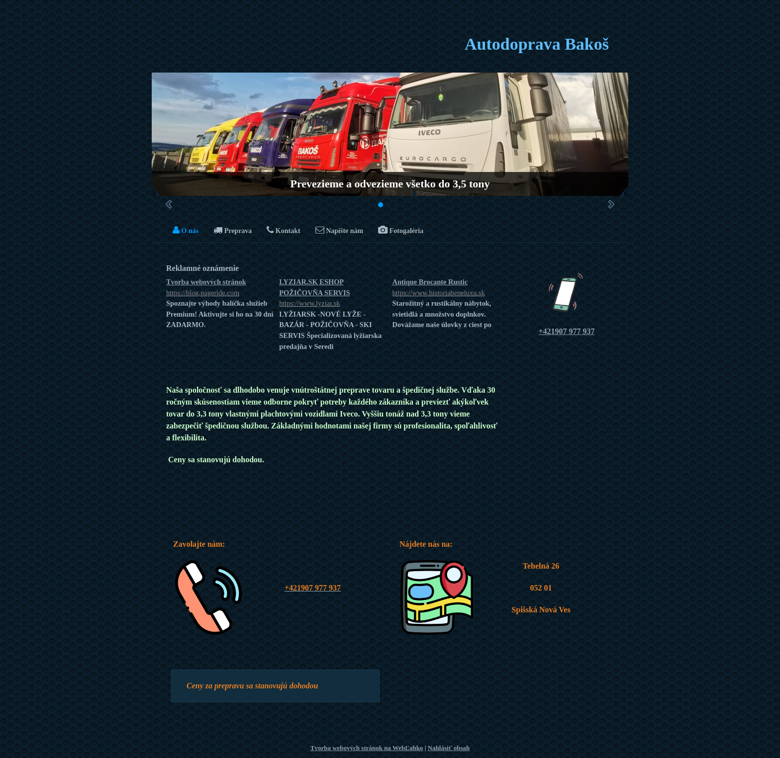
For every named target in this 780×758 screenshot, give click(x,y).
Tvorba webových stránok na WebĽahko (366, 748)
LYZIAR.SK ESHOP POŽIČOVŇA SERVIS (333, 293)
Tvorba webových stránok (220, 288)
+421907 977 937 (566, 331)
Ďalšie (611, 204)
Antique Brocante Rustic (446, 288)
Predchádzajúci (169, 204)
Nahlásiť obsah (449, 748)
